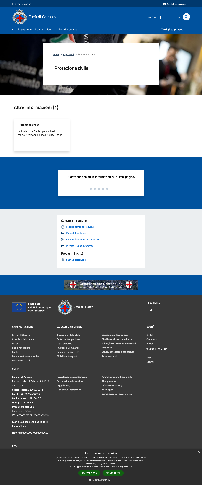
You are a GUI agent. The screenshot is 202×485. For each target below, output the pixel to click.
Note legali (107, 389)
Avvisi (149, 343)
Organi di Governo (21, 335)
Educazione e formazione (115, 335)
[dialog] (101, 467)
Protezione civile (28, 124)
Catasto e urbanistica (68, 352)
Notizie (150, 335)
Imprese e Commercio (68, 347)
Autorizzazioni (109, 356)
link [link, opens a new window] (130, 466)
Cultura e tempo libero (68, 339)
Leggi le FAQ (63, 385)
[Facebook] (159, 17)
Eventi (149, 357)
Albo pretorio (109, 381)
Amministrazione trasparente (117, 377)
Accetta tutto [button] (89, 473)
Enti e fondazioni (21, 347)
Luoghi (150, 362)
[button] (101, 479)
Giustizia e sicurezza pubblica (117, 339)
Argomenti (68, 54)
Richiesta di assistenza (69, 389)
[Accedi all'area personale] (174, 4)
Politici (15, 352)
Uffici (15, 343)
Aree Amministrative (23, 339)
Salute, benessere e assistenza (118, 352)
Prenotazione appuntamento (72, 377)
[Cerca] (186, 16)
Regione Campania (21, 4)
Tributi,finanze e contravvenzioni (119, 343)
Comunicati (152, 339)
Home (56, 54)
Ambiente (107, 347)
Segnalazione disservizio (70, 381)
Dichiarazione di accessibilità (117, 394)
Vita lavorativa (64, 343)
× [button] (198, 452)
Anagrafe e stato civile (68, 335)
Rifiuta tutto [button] (113, 473)
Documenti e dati (21, 360)
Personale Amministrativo (25, 356)
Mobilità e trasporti (67, 356)
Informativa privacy (112, 385)
